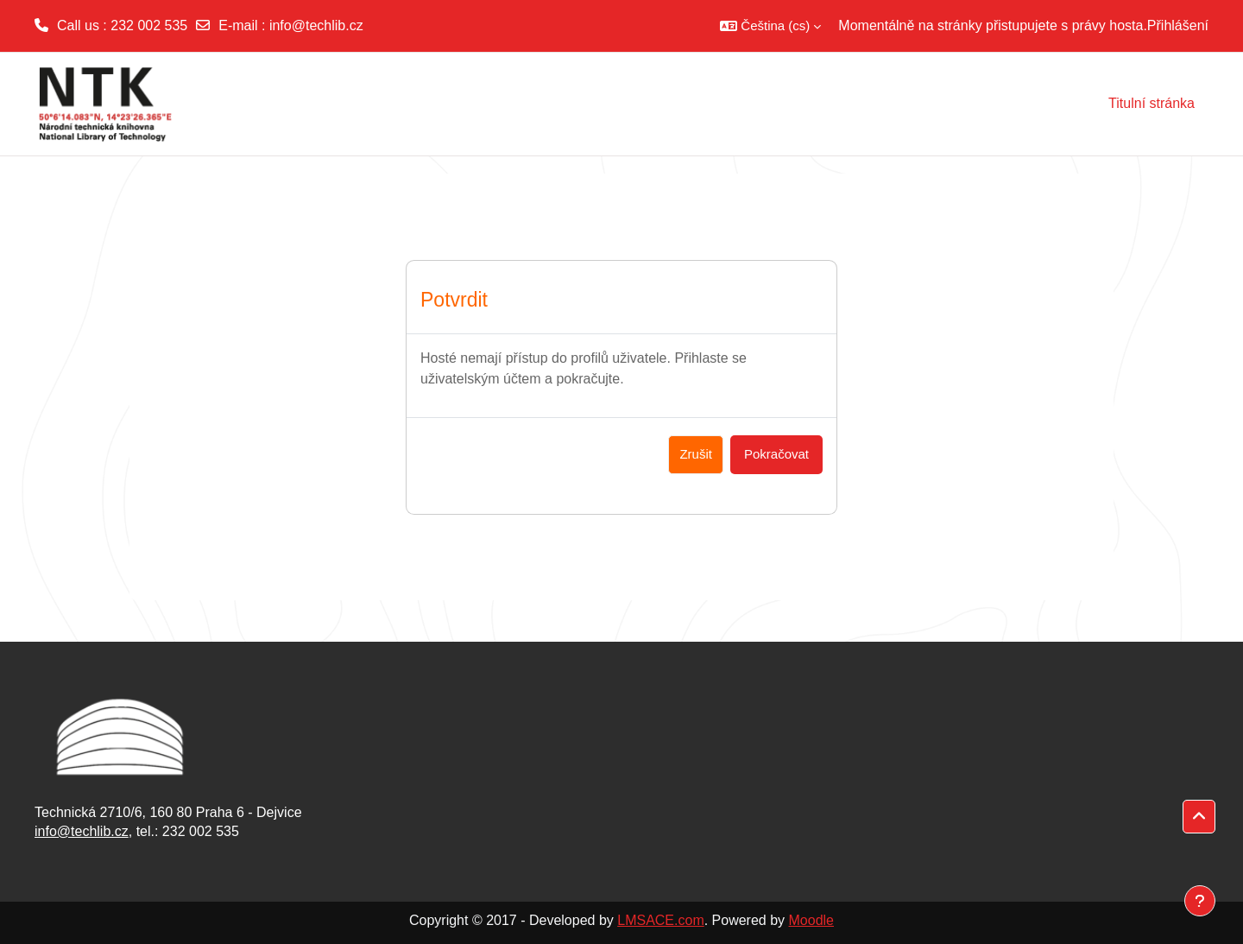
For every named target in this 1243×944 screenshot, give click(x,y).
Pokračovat (776, 454)
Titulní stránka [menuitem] (1151, 103)
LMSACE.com (660, 920)
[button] (770, 26)
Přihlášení (1177, 25)
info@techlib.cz (316, 25)
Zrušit (695, 454)
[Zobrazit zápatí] (1199, 900)
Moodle (811, 920)
